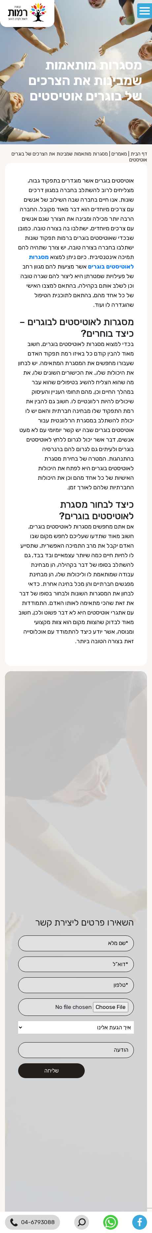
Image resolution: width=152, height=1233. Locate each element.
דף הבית (139, 154)
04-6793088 (32, 1222)
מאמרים (119, 154)
